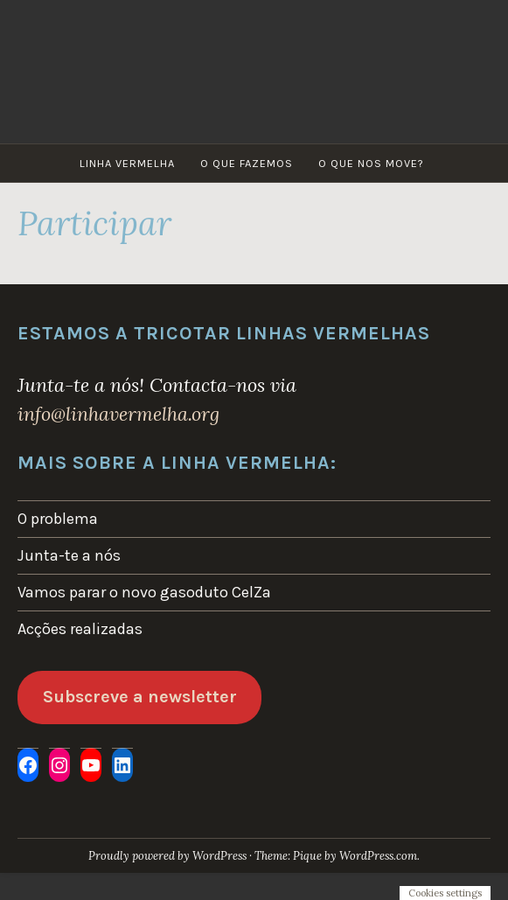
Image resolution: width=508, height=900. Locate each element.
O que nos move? (371, 163)
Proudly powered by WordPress (167, 855)
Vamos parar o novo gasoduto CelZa (144, 592)
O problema (57, 518)
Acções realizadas (80, 628)
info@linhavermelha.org (118, 413)
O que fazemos (246, 163)
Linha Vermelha (127, 163)
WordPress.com (378, 855)
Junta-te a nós (69, 555)
